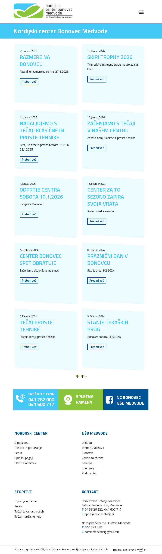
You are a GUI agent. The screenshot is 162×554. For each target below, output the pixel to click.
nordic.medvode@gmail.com (102, 532)
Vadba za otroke (92, 458)
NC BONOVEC (129, 397)
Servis (18, 506)
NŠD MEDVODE (130, 403)
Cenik (18, 452)
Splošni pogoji (23, 458)
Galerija (87, 463)
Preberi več (29, 81)
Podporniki (89, 473)
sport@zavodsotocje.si (99, 514)
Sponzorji (88, 468)
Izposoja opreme (25, 501)
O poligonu (21, 442)
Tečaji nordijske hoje (27, 516)
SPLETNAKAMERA (84, 399)
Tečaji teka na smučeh (29, 511)
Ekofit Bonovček (25, 463)
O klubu (87, 442)
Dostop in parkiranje (28, 447)
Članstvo (88, 452)
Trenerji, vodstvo (93, 447)
